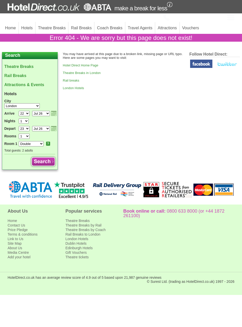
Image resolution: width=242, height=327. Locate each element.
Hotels (27, 28)
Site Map (15, 243)
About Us (15, 248)
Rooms (10, 136)
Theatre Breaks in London (82, 73)
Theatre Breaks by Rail (84, 225)
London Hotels (73, 88)
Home (10, 28)
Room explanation (48, 144)
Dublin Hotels (76, 243)
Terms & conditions (22, 234)
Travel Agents (140, 28)
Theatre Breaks (52, 28)
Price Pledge (18, 230)
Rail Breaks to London (83, 234)
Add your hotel (19, 257)
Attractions (167, 28)
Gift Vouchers (76, 252)
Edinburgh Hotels (79, 248)
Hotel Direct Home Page (80, 65)
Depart (9, 129)
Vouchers (190, 28)
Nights (9, 121)
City (7, 101)
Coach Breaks (110, 28)
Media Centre (18, 252)
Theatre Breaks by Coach (86, 230)
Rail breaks (71, 80)
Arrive (9, 113)
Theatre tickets (77, 257)
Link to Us (15, 239)
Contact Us (16, 225)
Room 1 (10, 144)
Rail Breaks (81, 28)
